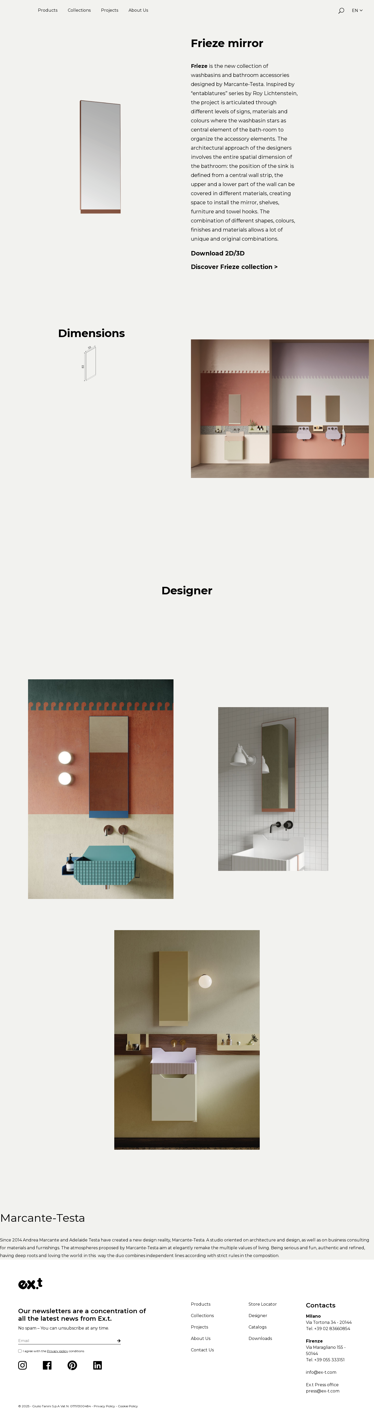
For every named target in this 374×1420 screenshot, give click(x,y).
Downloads (260, 1338)
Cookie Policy (128, 1406)
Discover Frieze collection (231, 267)
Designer (258, 1315)
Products (47, 10)
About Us (138, 10)
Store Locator (263, 1304)
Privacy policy (57, 1351)
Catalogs (257, 1327)
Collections (79, 10)
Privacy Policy (104, 1406)
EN (357, 10)
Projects (109, 10)
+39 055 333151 (329, 1359)
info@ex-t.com (321, 1372)
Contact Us (202, 1349)
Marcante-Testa (42, 1218)
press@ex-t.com (322, 1391)
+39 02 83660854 (332, 1328)
